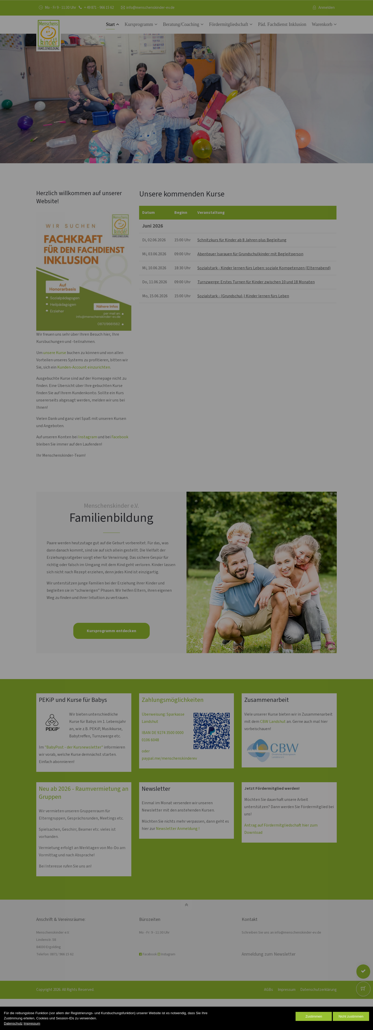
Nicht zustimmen (351, 1016)
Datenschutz (13, 1023)
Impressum (32, 1023)
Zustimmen (313, 1016)
